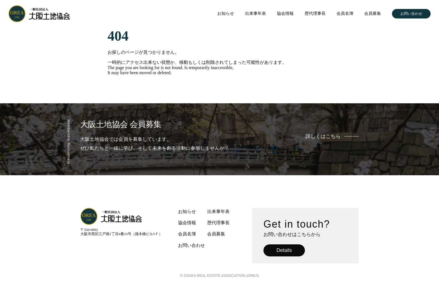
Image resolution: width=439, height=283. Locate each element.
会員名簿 (345, 13)
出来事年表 (255, 13)
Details (284, 250)
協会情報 (285, 13)
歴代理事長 (315, 13)
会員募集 (372, 13)
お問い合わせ (411, 13)
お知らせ (225, 13)
